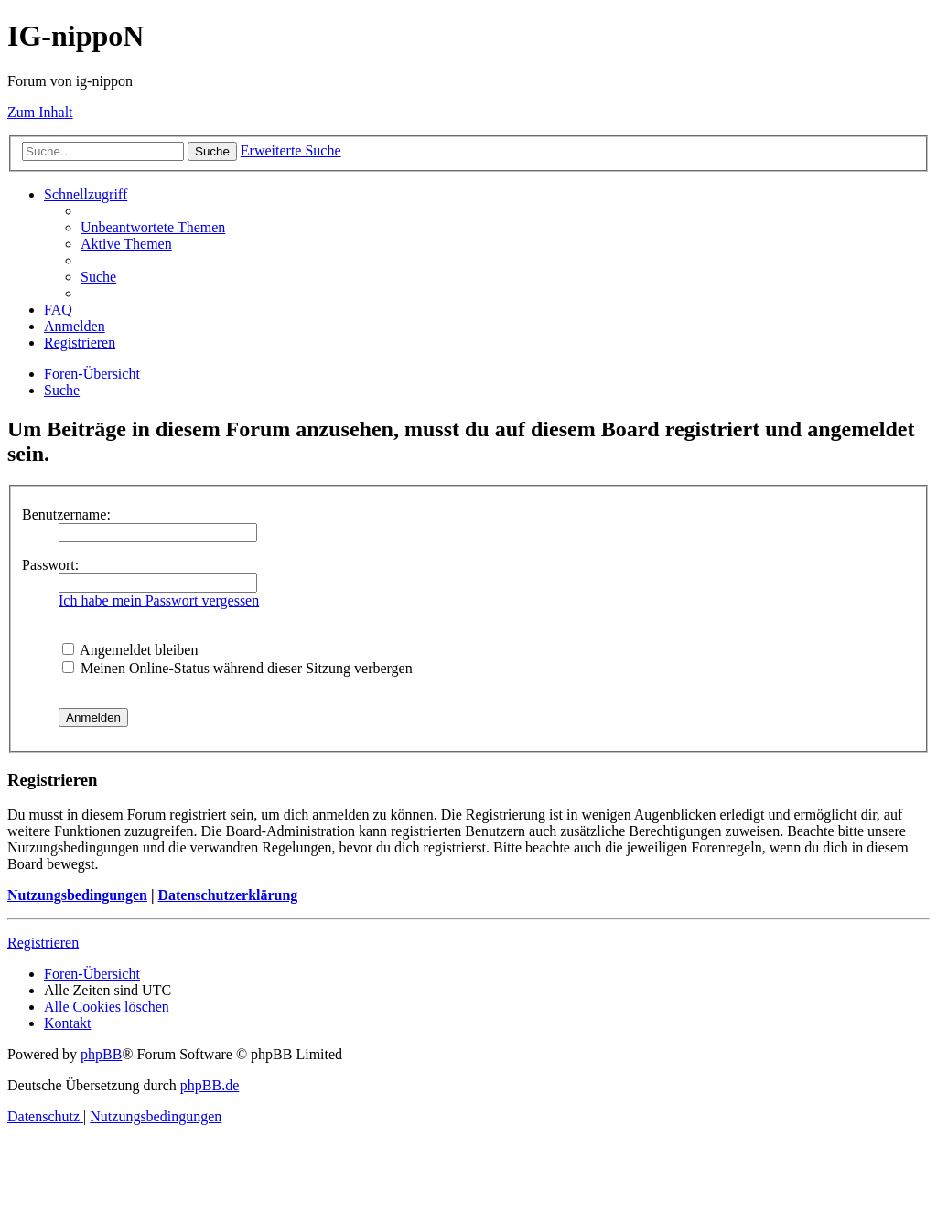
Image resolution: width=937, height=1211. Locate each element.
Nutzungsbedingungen (77, 895)
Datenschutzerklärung (227, 895)
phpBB (101, 1054)
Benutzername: (66, 514)
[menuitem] (153, 227)
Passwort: (50, 565)
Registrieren (43, 942)
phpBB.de (209, 1085)
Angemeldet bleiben (130, 650)
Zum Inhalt (40, 112)
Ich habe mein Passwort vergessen (159, 600)
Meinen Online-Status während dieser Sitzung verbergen (237, 668)
